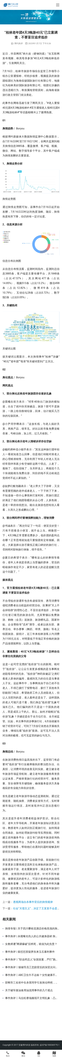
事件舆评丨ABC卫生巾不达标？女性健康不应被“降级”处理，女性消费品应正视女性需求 (32, 975)
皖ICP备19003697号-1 (50, 1045)
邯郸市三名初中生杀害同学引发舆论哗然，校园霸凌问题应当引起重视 (32, 982)
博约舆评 (18, 43)
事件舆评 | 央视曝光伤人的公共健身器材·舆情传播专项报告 (32, 936)
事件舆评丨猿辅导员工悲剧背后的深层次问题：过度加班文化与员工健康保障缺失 (32, 967)
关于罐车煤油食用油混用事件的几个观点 (29, 990)
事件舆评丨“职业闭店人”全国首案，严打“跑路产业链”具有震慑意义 (32, 959)
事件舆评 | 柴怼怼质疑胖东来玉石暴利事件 (30, 951)
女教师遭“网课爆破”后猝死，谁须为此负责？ (31, 944)
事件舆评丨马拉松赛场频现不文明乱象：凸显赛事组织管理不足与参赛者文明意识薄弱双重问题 (32, 998)
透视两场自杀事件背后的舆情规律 (33, 902)
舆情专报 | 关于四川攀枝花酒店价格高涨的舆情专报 (32, 928)
